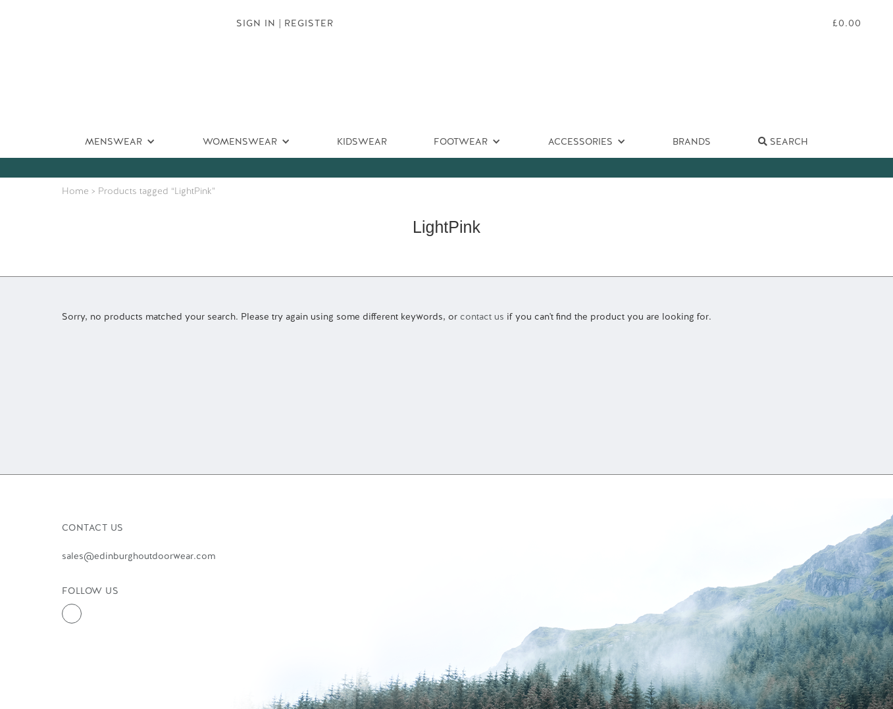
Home (75, 191)
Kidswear (362, 141)
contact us (482, 316)
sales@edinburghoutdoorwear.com (138, 556)
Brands (692, 141)
